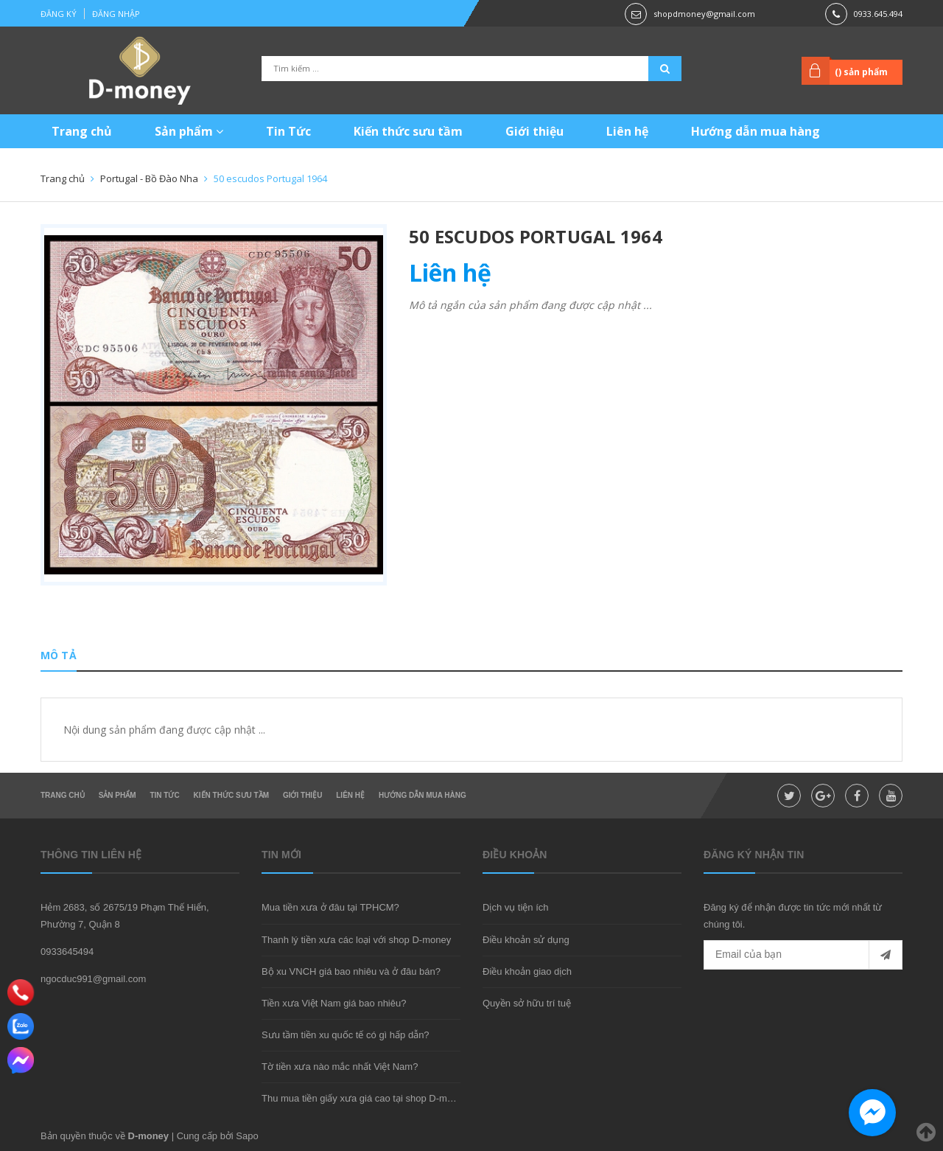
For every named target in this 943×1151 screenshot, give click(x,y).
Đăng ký (59, 13)
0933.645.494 (878, 13)
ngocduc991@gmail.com (93, 978)
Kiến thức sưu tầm (408, 131)
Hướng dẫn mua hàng (755, 131)
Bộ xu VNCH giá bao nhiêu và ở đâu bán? (351, 971)
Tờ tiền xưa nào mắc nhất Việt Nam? (340, 1066)
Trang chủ (82, 131)
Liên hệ (627, 131)
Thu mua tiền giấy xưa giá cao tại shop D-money (365, 1098)
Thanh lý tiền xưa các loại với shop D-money (356, 939)
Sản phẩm (189, 131)
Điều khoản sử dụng (526, 939)
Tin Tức (288, 131)
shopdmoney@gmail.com (704, 13)
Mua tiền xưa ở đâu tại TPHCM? (330, 907)
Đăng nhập (116, 13)
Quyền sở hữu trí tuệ (527, 1003)
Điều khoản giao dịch (527, 971)
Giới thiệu (534, 131)
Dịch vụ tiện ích (516, 907)
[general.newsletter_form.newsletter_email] (803, 955)
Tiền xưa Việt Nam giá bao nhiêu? (334, 1003)
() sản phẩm (861, 72)
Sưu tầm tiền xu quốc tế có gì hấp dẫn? (346, 1034)
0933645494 (67, 951)
